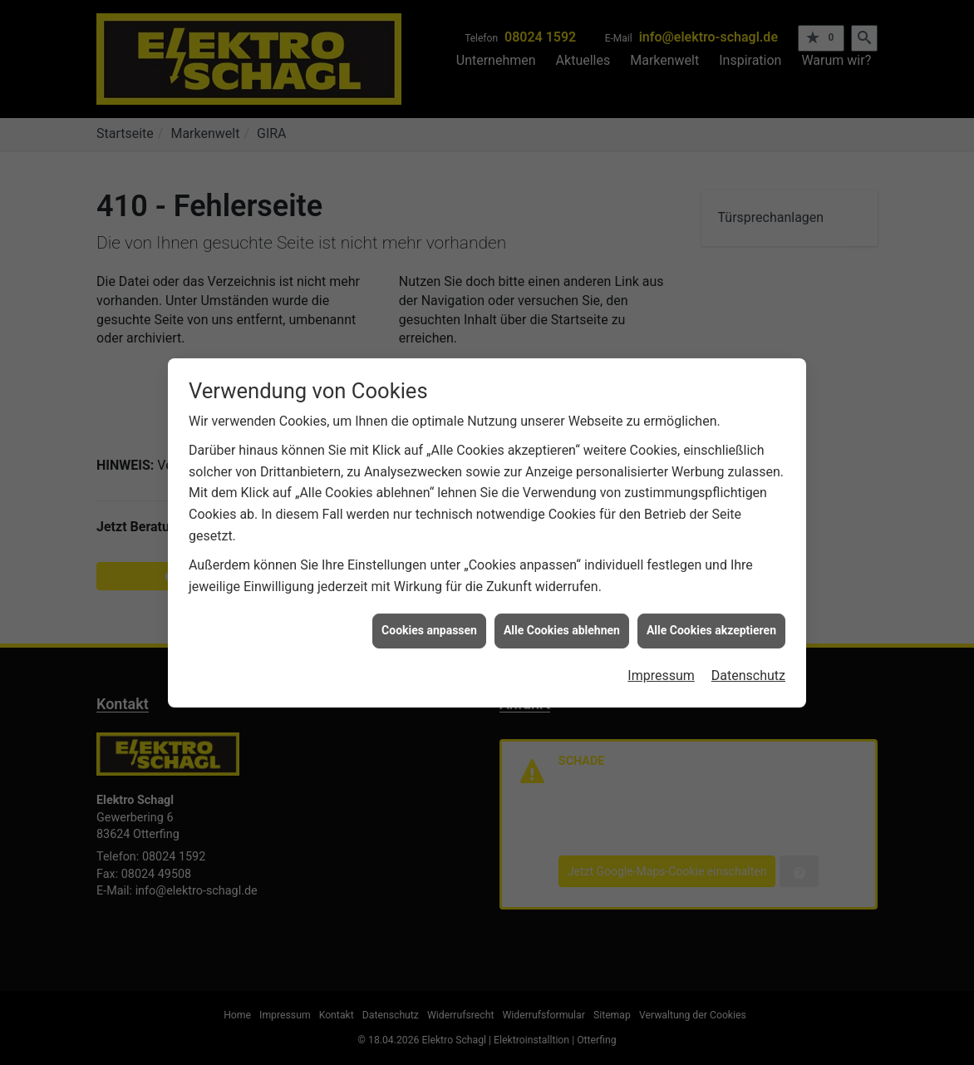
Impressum (661, 670)
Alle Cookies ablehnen (562, 624)
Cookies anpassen (429, 624)
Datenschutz (748, 670)
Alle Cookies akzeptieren (711, 624)
